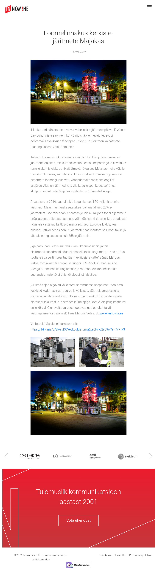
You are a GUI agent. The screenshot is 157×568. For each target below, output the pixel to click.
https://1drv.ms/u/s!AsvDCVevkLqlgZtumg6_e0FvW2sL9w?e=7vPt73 (78, 329)
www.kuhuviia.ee (111, 313)
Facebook (105, 555)
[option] (29, 456)
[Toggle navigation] (150, 6)
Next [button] (151, 456)
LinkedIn (120, 555)
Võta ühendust (78, 520)
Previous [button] (6, 456)
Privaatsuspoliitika (140, 555)
